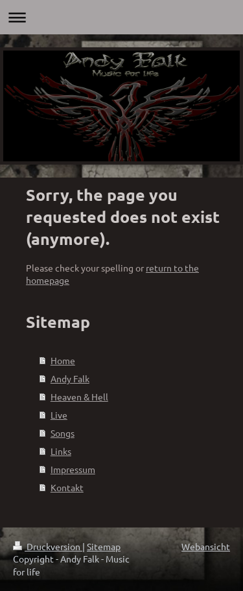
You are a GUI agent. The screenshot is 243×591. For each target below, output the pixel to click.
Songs (63, 433)
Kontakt (67, 487)
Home (63, 360)
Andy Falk (70, 378)
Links (61, 451)
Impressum (73, 469)
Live (59, 415)
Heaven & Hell (79, 396)
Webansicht (205, 546)
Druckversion (47, 546)
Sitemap (104, 546)
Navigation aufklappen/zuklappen (121, 17)
